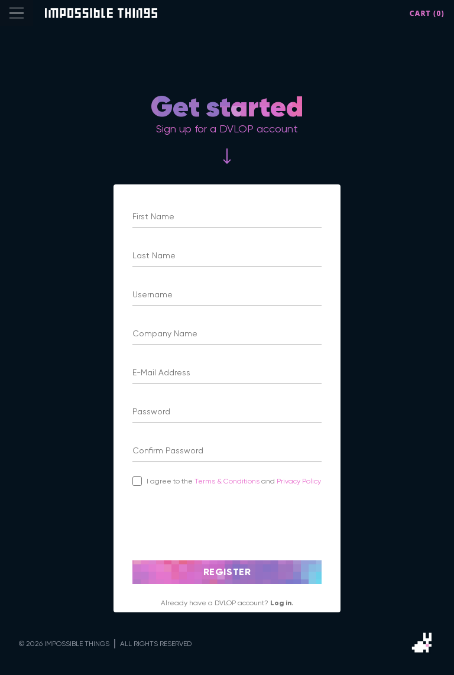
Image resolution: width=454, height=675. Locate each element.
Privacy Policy (299, 481)
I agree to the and (234, 481)
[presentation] (222, 523)
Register (227, 571)
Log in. (281, 603)
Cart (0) (427, 13)
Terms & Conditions (227, 481)
